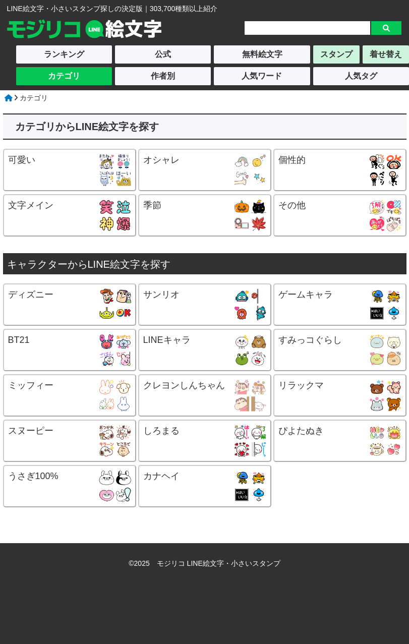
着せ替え (386, 54)
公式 (163, 54)
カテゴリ (64, 76)
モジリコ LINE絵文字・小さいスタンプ (218, 563)
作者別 (163, 76)
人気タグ (361, 76)
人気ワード (262, 76)
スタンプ (336, 54)
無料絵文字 (262, 54)
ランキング (64, 54)
